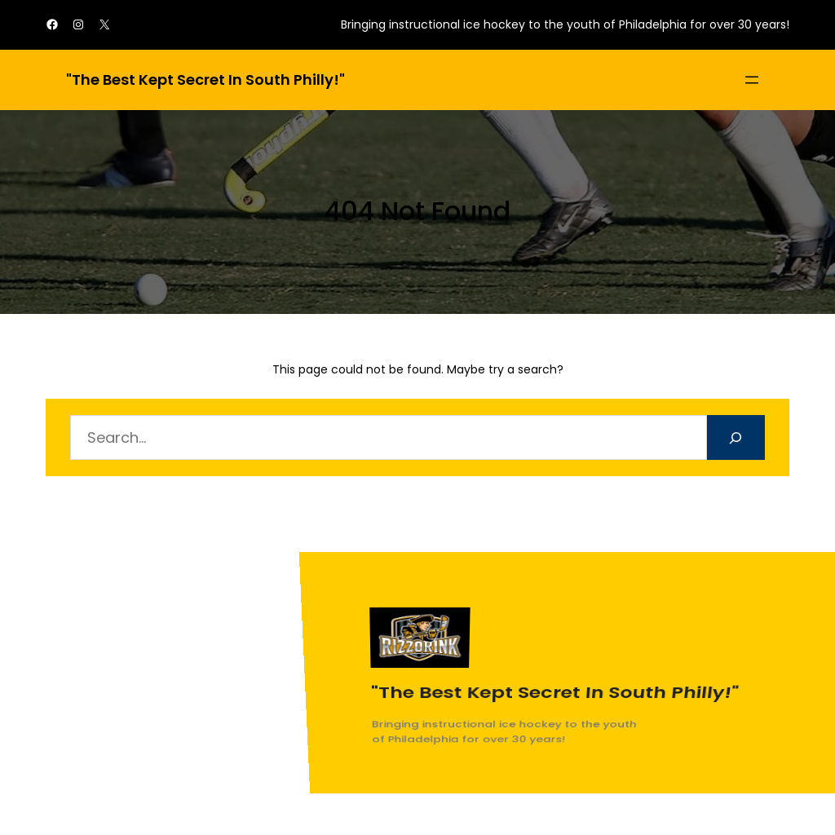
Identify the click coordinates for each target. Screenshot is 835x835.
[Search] (736, 437)
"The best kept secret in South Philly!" (205, 79)
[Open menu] (752, 80)
